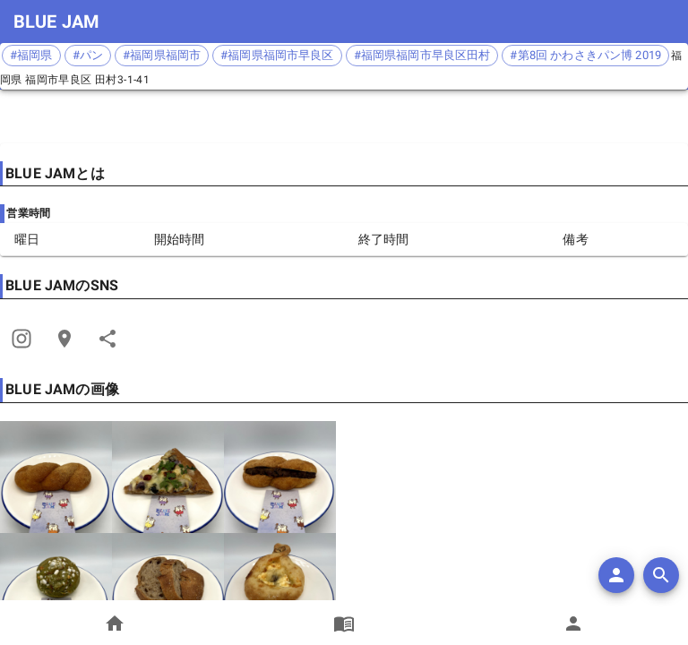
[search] (661, 575)
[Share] (21, 338)
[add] (616, 575)
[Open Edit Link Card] (64, 338)
